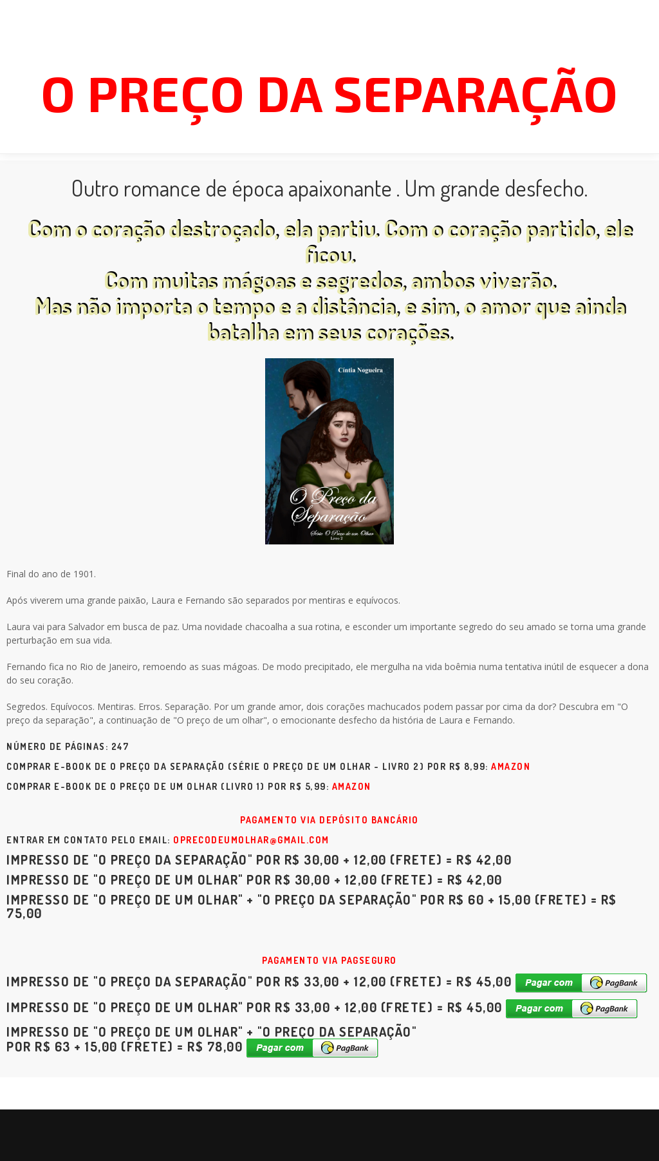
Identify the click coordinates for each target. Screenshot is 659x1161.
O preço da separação (329, 92)
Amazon (510, 766)
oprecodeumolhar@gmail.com (251, 839)
